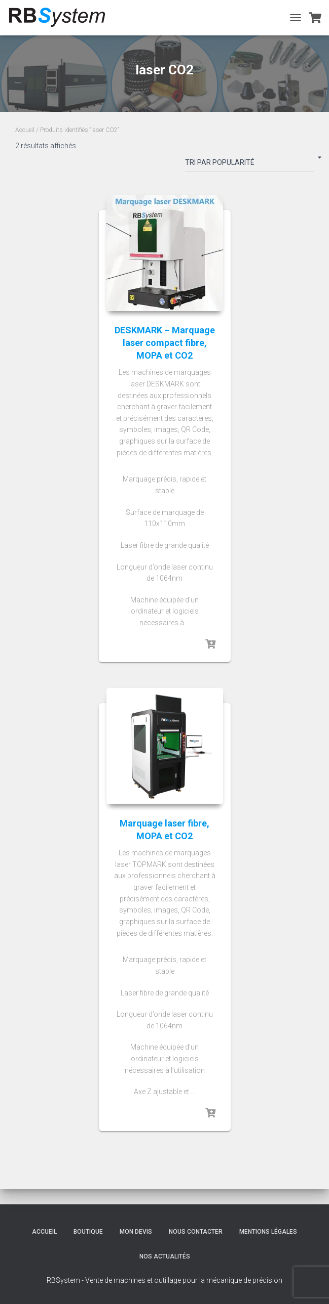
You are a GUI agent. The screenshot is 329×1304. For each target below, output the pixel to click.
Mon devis (136, 1231)
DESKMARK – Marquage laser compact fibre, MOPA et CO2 (165, 343)
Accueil (24, 130)
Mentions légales (268, 1231)
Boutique (88, 1231)
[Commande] (249, 164)
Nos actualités (164, 1256)
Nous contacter (196, 1231)
